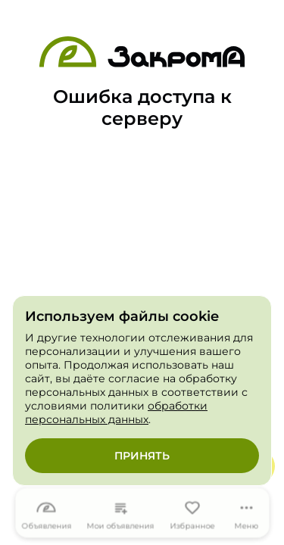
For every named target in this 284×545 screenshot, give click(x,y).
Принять (142, 455)
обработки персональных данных (116, 412)
